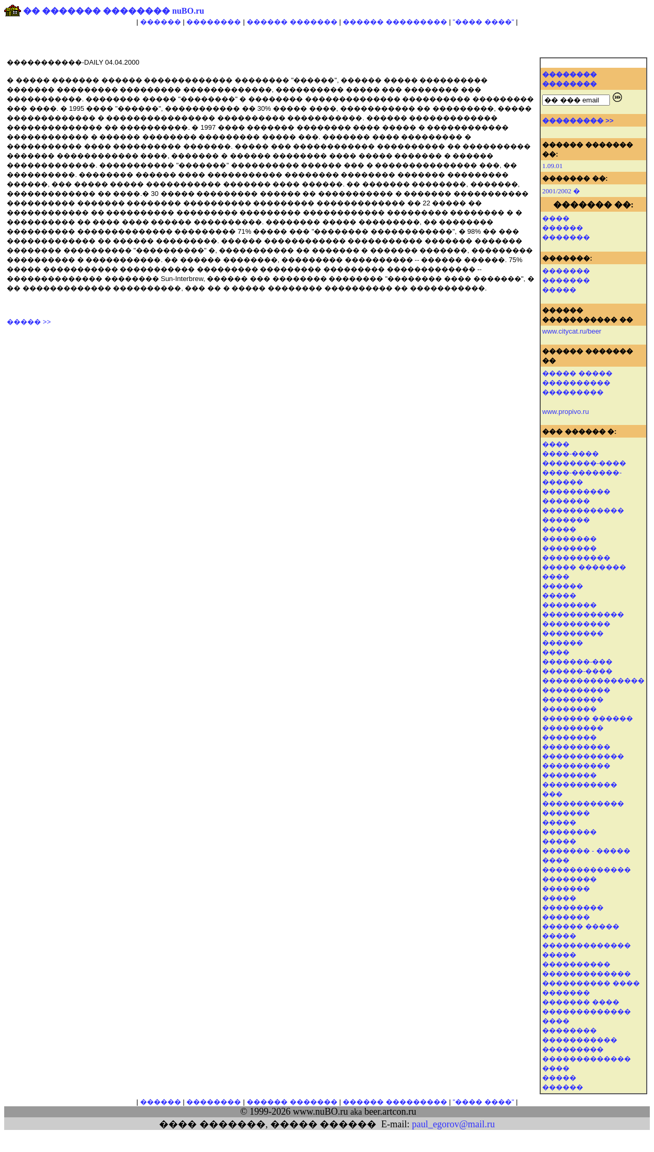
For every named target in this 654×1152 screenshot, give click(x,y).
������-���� (577, 671)
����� (559, 290)
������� (566, 237)
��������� (573, 633)
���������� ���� (591, 983)
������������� (586, 945)
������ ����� (580, 926)
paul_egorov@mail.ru (453, 1124)
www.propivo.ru (565, 412)
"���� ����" (483, 22)
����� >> (29, 322)
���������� (576, 491)
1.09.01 (552, 166)
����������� (579, 1040)
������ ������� (292, 22)
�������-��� (577, 662)
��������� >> (578, 120)
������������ (583, 510)
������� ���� (580, 1002)
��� (552, 794)
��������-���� (584, 463)
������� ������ (587, 718)
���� (555, 218)
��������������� (593, 680)
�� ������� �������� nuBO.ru (113, 10)
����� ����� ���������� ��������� (577, 382)
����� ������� (584, 567)
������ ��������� (395, 22)
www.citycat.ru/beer (572, 331)
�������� (213, 22)
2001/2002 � (561, 191)
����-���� (570, 454)
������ (160, 22)
